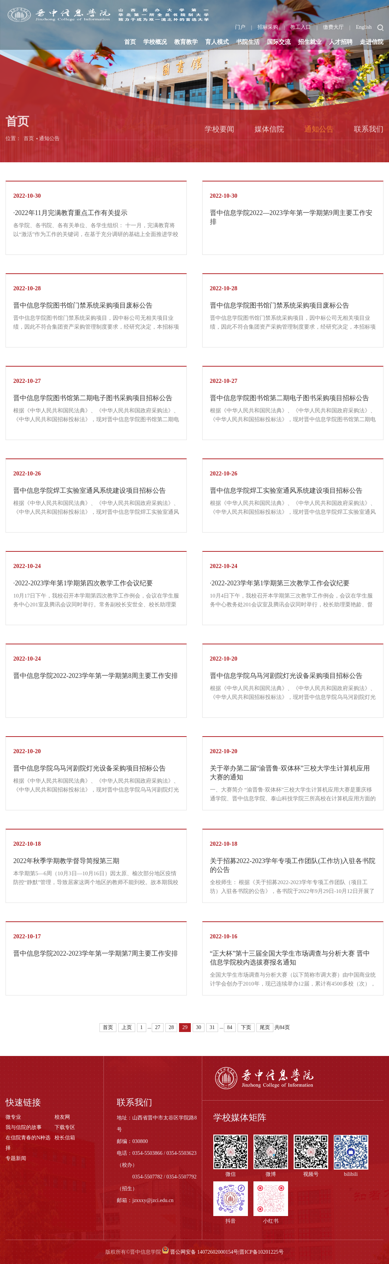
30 (198, 1027)
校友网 (62, 1117)
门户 (240, 27)
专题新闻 (16, 1158)
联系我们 (368, 134)
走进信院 (371, 42)
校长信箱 (65, 1137)
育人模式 (217, 42)
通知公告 (49, 143)
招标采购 (267, 27)
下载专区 (65, 1127)
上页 (127, 1027)
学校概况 (155, 42)
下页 (246, 1027)
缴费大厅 (333, 27)
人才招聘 (341, 42)
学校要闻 (219, 134)
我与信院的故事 (24, 1127)
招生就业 (310, 42)
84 (229, 1027)
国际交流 (279, 42)
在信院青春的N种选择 (28, 1143)
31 (212, 1027)
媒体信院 (269, 134)
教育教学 (186, 42)
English (364, 27)
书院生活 (248, 42)
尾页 (265, 1027)
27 (157, 1027)
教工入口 (300, 27)
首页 (130, 42)
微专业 (13, 1117)
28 (171, 1027)
